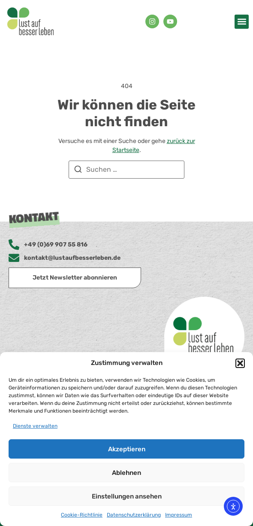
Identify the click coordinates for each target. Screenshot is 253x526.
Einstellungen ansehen (127, 496)
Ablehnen (126, 473)
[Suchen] (78, 170)
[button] (240, 363)
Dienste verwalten (35, 426)
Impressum (178, 515)
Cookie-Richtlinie (81, 515)
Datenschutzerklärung (134, 515)
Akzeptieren (126, 449)
